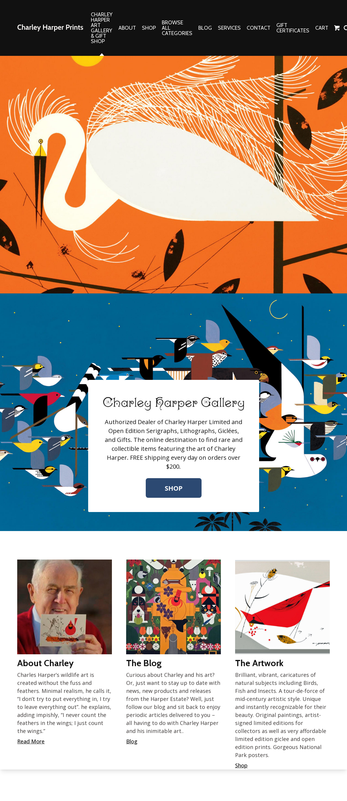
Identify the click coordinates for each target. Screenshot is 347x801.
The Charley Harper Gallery (50, 28)
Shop (174, 488)
